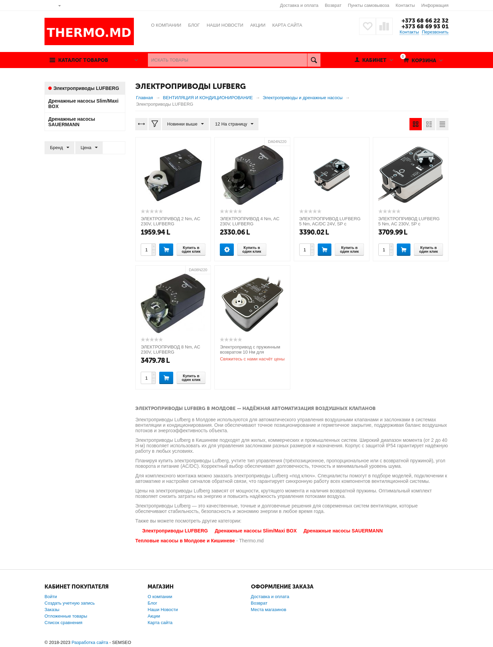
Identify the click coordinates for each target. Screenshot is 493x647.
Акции (154, 616)
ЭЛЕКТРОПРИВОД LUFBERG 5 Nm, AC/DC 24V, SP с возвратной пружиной (330, 224)
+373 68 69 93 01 (425, 26)
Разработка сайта (90, 642)
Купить (166, 249)
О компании (160, 596)
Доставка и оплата (299, 5)
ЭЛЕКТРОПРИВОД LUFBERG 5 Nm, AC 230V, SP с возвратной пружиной (409, 224)
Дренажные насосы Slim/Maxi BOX (255, 530)
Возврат (333, 5)
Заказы (52, 609)
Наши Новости (163, 609)
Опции (227, 249)
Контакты (405, 5)
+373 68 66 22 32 (425, 20)
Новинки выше (185, 124)
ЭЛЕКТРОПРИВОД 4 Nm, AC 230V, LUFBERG (249, 221)
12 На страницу (234, 124)
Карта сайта (160, 622)
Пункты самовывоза (368, 5)
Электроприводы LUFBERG (175, 530)
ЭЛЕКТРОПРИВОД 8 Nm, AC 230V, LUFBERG (170, 349)
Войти (51, 596)
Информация (434, 5)
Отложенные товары (66, 616)
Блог (152, 603)
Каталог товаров (83, 60)
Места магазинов (269, 609)
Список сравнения (64, 622)
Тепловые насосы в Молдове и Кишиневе (185, 540)
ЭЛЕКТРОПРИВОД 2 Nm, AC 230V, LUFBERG (170, 221)
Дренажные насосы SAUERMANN (343, 530)
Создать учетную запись (70, 603)
